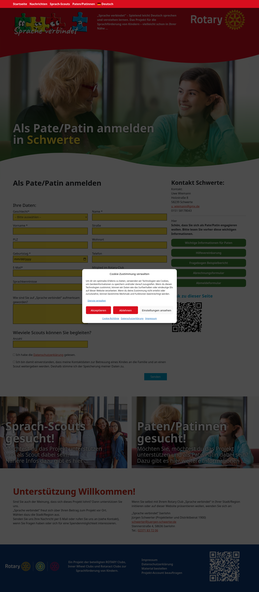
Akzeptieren (98, 310)
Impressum (151, 318)
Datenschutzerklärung (132, 318)
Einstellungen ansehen (156, 310)
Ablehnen (125, 310)
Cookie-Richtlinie (110, 318)
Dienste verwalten (97, 300)
